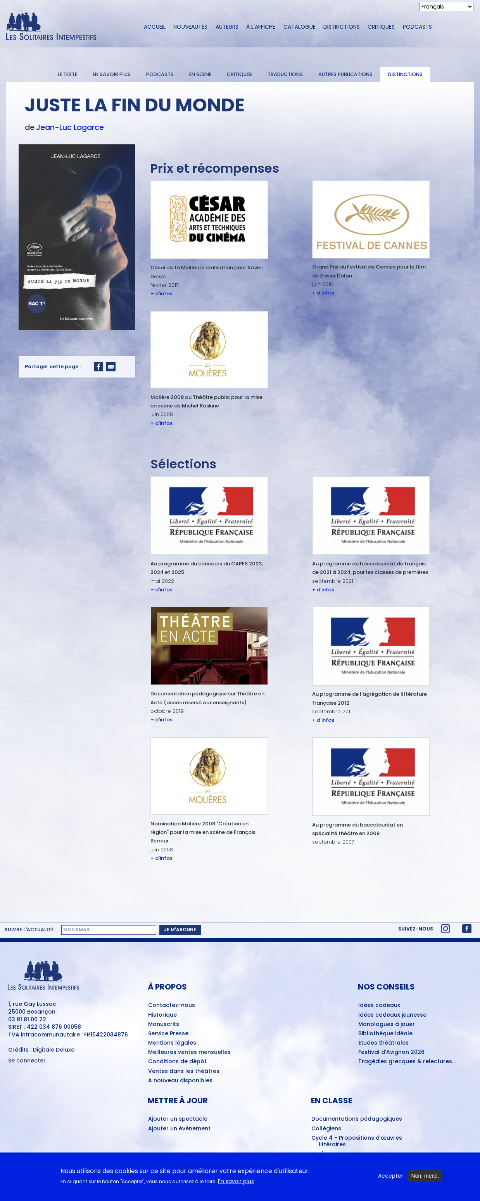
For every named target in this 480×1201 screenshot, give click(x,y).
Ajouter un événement (179, 1128)
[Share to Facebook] (98, 366)
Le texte (67, 74)
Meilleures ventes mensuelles (189, 1052)
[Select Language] (446, 6)
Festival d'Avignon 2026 (391, 1052)
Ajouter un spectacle (177, 1119)
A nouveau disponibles (180, 1080)
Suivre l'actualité (29, 929)
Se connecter (27, 1060)
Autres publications (345, 74)
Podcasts (417, 27)
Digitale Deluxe (53, 1050)
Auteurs (227, 27)
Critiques (381, 27)
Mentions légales (172, 1043)
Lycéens (322, 1154)
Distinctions (341, 27)
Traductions (285, 74)
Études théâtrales (383, 1043)
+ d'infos (161, 293)
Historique (162, 1015)
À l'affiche (260, 27)
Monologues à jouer (386, 1024)
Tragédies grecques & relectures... (407, 1061)
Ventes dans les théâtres (183, 1071)
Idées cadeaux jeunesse (392, 1015)
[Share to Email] (111, 366)
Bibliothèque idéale (385, 1033)
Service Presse (168, 1033)
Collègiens (326, 1128)
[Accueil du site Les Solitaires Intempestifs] (68, 26)
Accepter (390, 1179)
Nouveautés (190, 27)
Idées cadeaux (379, 1005)
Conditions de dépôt (177, 1061)
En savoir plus (112, 74)
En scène (200, 74)
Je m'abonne (180, 929)
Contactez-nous (171, 1005)
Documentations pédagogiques (356, 1119)
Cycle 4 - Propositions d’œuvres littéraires (356, 1141)
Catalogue (299, 27)
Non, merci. (425, 1179)
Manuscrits (163, 1024)
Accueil (155, 27)
